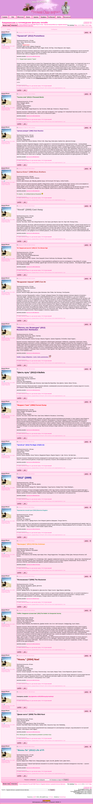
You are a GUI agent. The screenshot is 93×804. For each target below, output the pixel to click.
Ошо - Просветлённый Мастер (49, 24)
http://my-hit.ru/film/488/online (33, 312)
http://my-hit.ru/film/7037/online (33, 680)
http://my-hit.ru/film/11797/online (33, 564)
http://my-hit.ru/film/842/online (33, 156)
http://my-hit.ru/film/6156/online (33, 495)
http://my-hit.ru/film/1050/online (33, 233)
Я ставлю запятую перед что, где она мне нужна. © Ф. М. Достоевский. (34, 85)
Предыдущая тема (87, 23)
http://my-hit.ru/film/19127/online (33, 56)
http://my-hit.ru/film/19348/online (33, 115)
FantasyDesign (62, 797)
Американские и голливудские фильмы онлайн (25, 22)
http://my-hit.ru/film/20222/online (33, 390)
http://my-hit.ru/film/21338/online (33, 644)
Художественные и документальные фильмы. (53, 784)
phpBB (34, 797)
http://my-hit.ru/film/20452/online (33, 462)
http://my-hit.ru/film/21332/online (33, 767)
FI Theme (51, 797)
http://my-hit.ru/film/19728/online (33, 529)
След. (90, 25)
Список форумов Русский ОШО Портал (29, 24)
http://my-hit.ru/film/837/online (33, 598)
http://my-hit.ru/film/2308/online (33, 430)
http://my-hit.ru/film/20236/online (33, 353)
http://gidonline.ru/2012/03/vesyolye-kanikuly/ (40, 696)
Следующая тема (88, 22)
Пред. (75, 25)
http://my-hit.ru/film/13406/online (33, 266)
